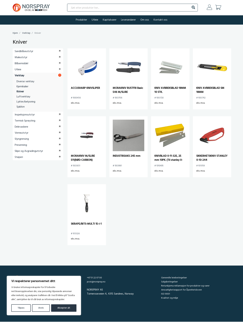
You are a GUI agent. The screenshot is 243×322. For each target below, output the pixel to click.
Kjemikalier (22, 87)
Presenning (21, 145)
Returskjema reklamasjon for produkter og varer (185, 286)
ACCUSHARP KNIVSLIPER (85, 88)
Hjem (15, 33)
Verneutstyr (21, 133)
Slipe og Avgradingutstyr (29, 151)
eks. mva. (75, 103)
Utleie (95, 20)
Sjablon (21, 107)
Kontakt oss (160, 20)
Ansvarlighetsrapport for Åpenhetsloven (181, 290)
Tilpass (21, 308)
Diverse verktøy (25, 82)
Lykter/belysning (26, 102)
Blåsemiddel (21, 64)
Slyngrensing (22, 139)
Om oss (144, 20)
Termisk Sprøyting (25, 121)
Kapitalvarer (109, 20)
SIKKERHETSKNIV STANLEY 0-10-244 (211, 158)
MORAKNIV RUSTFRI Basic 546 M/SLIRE (128, 90)
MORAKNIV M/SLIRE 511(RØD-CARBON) (83, 158)
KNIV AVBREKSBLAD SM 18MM (210, 90)
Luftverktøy (23, 97)
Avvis (41, 308)
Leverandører (128, 20)
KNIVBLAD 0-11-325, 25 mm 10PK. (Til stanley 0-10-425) (168, 160)
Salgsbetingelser (169, 282)
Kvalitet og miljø (169, 298)
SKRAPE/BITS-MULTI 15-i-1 (86, 224)
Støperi (19, 157)
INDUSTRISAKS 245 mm (126, 156)
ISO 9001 (165, 294)
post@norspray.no (96, 282)
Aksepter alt (63, 308)
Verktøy (26, 33)
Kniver (20, 92)
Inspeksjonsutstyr (25, 115)
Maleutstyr (21, 58)
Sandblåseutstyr (24, 52)
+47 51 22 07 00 (94, 278)
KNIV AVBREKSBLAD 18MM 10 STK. (170, 90)
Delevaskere (21, 127)
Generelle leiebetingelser (174, 278)
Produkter (81, 20)
